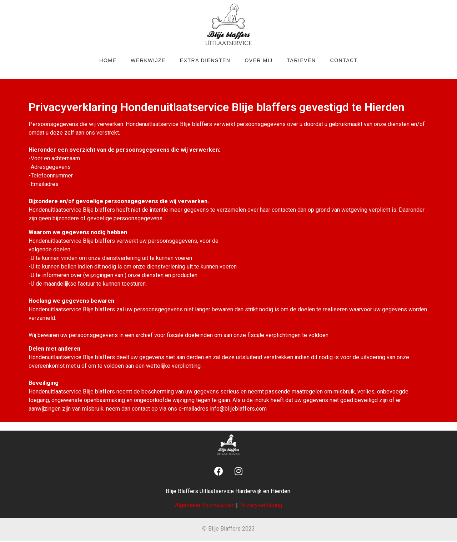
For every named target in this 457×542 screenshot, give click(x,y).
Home (107, 60)
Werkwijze (148, 60)
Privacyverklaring (260, 505)
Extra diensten (205, 60)
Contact (344, 60)
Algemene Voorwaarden (205, 505)
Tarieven (301, 60)
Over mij (258, 60)
